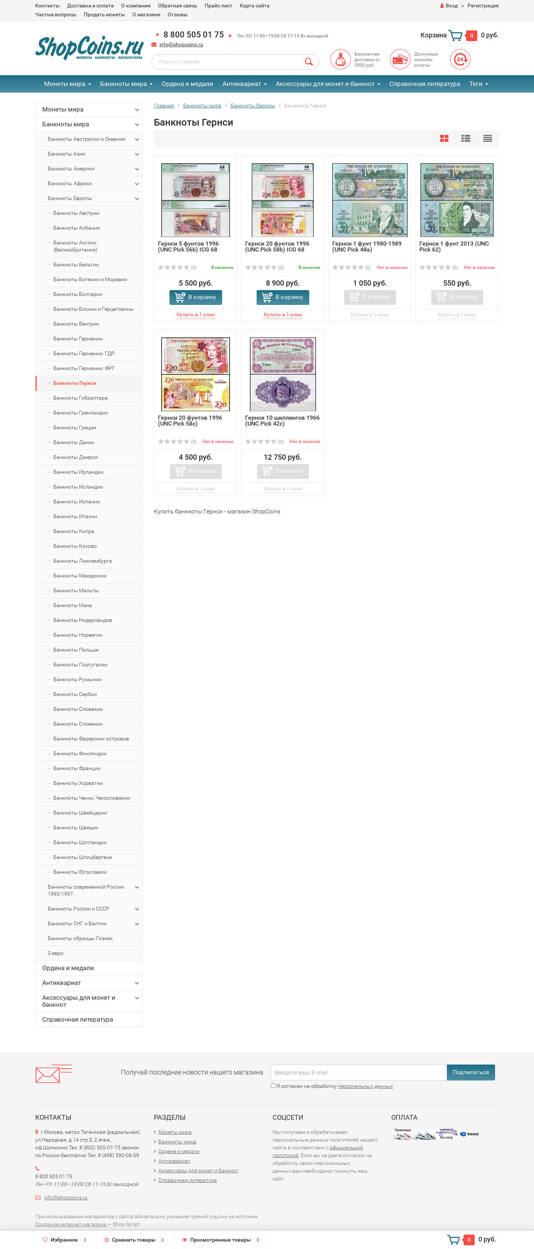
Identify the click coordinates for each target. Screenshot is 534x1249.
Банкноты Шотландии (80, 842)
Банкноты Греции (74, 427)
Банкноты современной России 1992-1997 (94, 890)
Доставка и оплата (90, 6)
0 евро (55, 953)
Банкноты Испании (76, 501)
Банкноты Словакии (78, 709)
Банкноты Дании (74, 442)
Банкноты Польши (76, 650)
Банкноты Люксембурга (82, 561)
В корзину (202, 296)
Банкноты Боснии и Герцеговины (93, 309)
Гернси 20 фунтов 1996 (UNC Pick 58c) (190, 420)
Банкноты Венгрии (76, 324)
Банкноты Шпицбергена (82, 857)
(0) (177, 267)
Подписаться (471, 1072)
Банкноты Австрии (76, 213)
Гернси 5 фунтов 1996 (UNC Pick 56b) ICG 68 (188, 246)
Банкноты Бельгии (76, 264)
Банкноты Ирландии (78, 472)
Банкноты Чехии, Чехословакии (91, 798)
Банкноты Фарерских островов (91, 739)
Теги (475, 83)
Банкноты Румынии (77, 679)
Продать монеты (104, 14)
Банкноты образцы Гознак (80, 938)
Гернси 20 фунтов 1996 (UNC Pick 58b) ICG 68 (277, 246)
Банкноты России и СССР (94, 909)
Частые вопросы (55, 14)
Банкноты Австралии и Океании (94, 139)
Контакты (47, 6)
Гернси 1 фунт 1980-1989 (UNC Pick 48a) (367, 246)
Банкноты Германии (78, 339)
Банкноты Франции (76, 768)
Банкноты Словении (78, 724)
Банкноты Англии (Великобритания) (75, 246)
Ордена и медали (187, 83)
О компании (136, 6)
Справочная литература (424, 83)
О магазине (146, 14)
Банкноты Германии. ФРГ (84, 368)
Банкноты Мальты (76, 590)
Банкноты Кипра (73, 531)
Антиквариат (241, 83)
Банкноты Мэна (72, 605)
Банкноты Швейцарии (80, 813)
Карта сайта (255, 6)
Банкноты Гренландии (80, 413)
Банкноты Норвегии (77, 635)
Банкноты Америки (94, 169)
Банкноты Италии (75, 516)
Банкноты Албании (76, 228)
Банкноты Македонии (79, 576)
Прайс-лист (219, 6)
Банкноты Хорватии (78, 783)
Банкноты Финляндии (79, 753)
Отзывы (178, 14)
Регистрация (483, 6)
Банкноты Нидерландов (82, 620)
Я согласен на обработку (332, 1086)
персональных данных (365, 1086)
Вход (449, 6)
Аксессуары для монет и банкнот (325, 83)
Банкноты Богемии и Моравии (90, 279)
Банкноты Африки (94, 183)
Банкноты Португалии (80, 664)
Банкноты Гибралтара (80, 398)
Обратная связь (177, 6)
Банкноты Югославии (79, 872)
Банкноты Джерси (75, 457)
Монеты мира (64, 83)
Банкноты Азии (94, 154)
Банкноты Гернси (74, 383)
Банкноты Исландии (78, 487)
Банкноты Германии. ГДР (84, 353)
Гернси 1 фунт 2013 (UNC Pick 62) (454, 246)
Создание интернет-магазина (70, 1224)
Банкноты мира (123, 83)
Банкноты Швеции (75, 827)
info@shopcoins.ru (181, 44)
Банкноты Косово (75, 546)
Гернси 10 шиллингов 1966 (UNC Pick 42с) (282, 420)
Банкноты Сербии (75, 694)
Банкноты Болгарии (77, 294)
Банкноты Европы (94, 198)
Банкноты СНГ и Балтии (94, 923)
